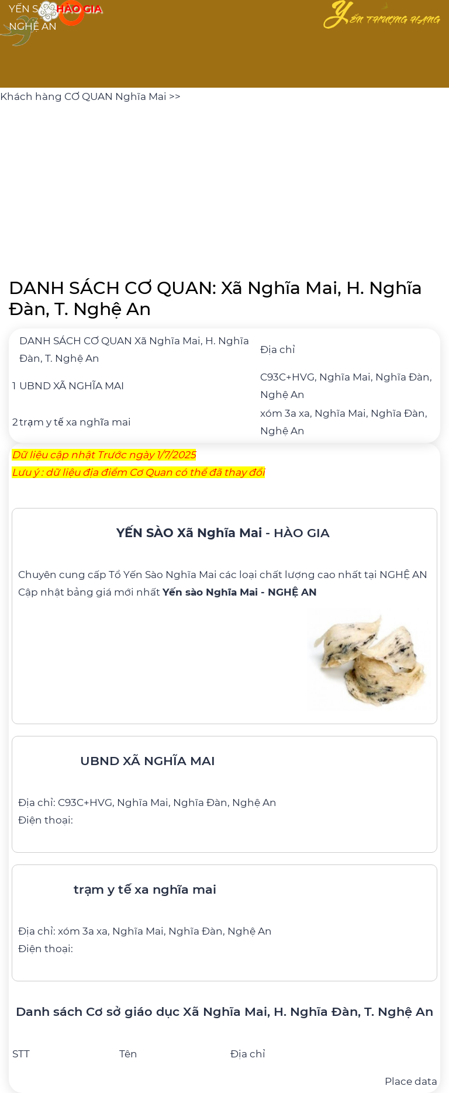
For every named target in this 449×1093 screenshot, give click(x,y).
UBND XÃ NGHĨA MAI (71, 386)
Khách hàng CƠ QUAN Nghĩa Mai (84, 96)
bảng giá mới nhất (192, 592)
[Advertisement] (224, 187)
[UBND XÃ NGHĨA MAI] (224, 785)
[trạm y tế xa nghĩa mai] (224, 914)
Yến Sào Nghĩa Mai (170, 574)
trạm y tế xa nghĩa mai (75, 422)
